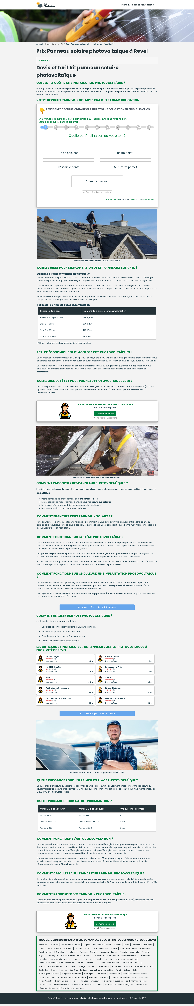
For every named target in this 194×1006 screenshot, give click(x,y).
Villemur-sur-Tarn (129, 958)
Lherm (54, 972)
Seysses (42, 958)
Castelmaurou (103, 968)
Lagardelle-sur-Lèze (79, 983)
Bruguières (132, 961)
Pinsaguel (104, 979)
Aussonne (88, 958)
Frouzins (145, 954)
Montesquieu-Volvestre (49, 976)
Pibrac (114, 954)
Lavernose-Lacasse (138, 976)
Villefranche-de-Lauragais (50, 968)
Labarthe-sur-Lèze (47, 965)
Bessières (74, 972)
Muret (77, 947)
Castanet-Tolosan (83, 950)
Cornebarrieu (113, 958)
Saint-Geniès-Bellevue (59, 987)
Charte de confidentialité (112, 201)
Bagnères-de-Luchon (120, 979)
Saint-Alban (145, 958)
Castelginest (61, 954)
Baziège (83, 972)
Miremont (89, 987)
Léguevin (105, 954)
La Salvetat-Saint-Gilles (71, 958)
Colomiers (54, 947)
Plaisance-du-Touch (102, 947)
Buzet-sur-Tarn (121, 983)
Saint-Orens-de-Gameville (105, 950)
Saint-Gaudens (54, 950)
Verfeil (118, 972)
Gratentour (44, 972)
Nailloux (127, 972)
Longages (62, 979)
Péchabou (53, 990)
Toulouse (43, 947)
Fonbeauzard (114, 976)
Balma (126, 947)
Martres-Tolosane (139, 983)
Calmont (43, 987)
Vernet (99, 987)
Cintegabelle (80, 979)
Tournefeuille (67, 947)
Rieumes (63, 972)
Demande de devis (105, 416)
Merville (80, 965)
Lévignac (43, 990)
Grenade (123, 954)
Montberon (101, 976)
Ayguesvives (96, 983)
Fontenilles (100, 965)
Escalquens (100, 958)
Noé (71, 979)
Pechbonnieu (70, 968)
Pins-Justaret (113, 965)
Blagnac (86, 947)
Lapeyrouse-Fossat (47, 979)
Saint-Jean (125, 950)
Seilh (135, 972)
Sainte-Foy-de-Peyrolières (72, 990)
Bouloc (138, 965)
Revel (41, 954)
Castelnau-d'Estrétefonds (50, 961)
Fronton (67, 961)
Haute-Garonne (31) (54, 44)
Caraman (108, 983)
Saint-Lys (94, 954)
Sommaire (44, 60)
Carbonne (87, 961)
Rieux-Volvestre (46, 983)
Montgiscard (110, 987)
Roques (91, 968)
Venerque (93, 979)
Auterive (50, 954)
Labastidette (77, 987)
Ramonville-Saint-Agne (142, 947)
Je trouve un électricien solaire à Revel (97, 609)
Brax (134, 979)
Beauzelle (98, 961)
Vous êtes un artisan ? (148, 201)
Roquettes (116, 968)
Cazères (89, 965)
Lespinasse (143, 979)
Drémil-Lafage (61, 983)
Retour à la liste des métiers (97, 194)
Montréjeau (89, 976)
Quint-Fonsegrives (66, 965)
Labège (82, 968)
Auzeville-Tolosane (143, 968)
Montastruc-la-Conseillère (101, 972)
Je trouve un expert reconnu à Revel (97, 715)
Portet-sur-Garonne (141, 950)
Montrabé (128, 968)
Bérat (125, 976)
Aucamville (134, 954)
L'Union (42, 950)
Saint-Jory (120, 961)
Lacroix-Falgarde (125, 987)
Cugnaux (117, 947)
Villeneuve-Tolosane (79, 954)
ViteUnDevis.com (136, 201)
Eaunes (77, 961)
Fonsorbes (68, 950)
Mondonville (127, 965)
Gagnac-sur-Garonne (71, 976)
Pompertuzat (141, 987)
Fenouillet (109, 961)
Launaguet (53, 958)
